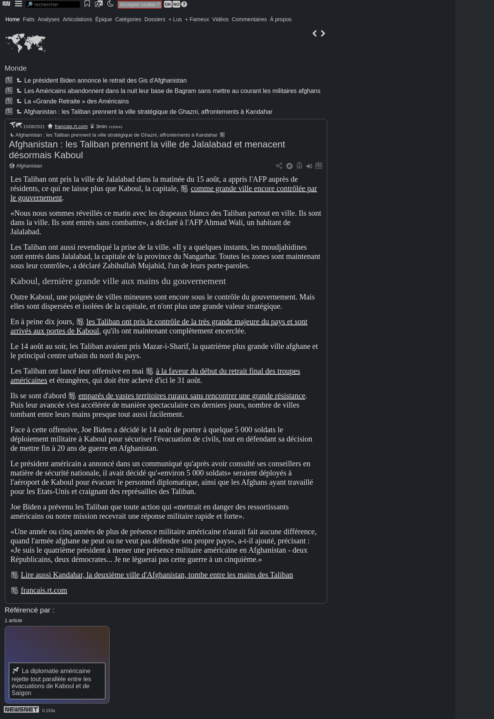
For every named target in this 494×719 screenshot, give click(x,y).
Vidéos (220, 19)
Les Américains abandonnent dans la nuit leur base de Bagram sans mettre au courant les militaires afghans (167, 91)
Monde (16, 68)
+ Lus (175, 19)
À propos (280, 19)
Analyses (49, 19)
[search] (52, 4)
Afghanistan (29, 166)
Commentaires (249, 19)
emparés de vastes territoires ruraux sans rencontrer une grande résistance (191, 395)
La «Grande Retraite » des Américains (72, 101)
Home (12, 19)
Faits (28, 19)
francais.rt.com (71, 126)
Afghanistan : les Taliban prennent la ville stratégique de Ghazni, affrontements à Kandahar (143, 111)
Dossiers (154, 19)
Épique (103, 19)
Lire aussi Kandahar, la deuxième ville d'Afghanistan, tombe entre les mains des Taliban (157, 574)
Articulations (77, 19)
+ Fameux (197, 19)
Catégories (128, 19)
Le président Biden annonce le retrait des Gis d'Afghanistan (100, 80)
